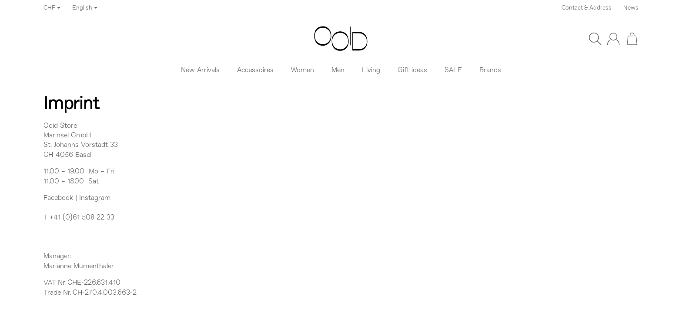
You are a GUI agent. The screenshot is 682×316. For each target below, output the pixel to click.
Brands (490, 70)
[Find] (595, 38)
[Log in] (613, 38)
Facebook (58, 198)
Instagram (94, 198)
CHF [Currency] (51, 8)
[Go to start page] (341, 39)
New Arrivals (200, 70)
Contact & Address (587, 8)
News (631, 8)
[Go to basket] (632, 38)
